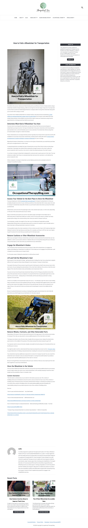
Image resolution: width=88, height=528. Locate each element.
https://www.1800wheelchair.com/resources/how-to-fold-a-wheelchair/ (24, 400)
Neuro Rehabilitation (44, 17)
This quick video (51, 349)
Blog (26, 17)
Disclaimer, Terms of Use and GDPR (52, 522)
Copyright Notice (32, 522)
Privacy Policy (40, 522)
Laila (20, 449)
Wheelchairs (70, 17)
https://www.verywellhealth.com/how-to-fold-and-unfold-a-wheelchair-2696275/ (26, 394)
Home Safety (33, 17)
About (21, 17)
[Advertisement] (44, 31)
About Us (70, 59)
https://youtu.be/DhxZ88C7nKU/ (14, 406)
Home (15, 17)
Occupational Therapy (58, 17)
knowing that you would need (28, 201)
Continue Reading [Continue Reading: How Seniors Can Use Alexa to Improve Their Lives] (18, 512)
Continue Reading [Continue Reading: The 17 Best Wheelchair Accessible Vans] (43, 512)
